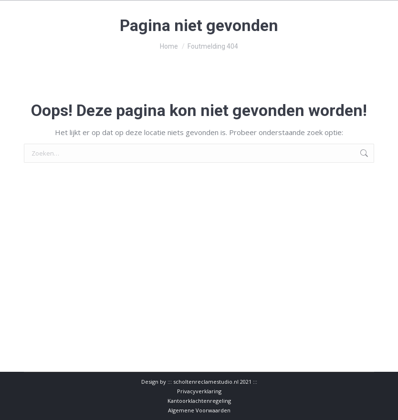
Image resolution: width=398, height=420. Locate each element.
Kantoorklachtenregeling (199, 400)
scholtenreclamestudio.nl (206, 381)
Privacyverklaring (199, 391)
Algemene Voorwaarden (199, 410)
